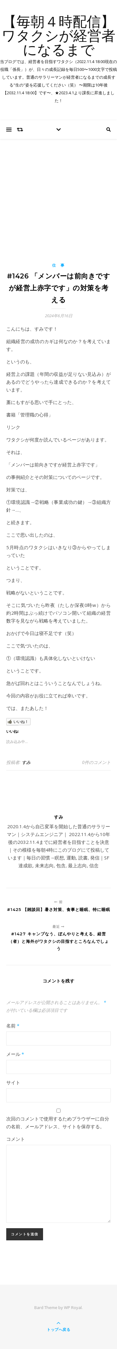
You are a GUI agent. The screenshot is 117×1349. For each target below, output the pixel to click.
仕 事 (58, 265)
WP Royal (73, 1307)
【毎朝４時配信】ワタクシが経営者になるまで (58, 37)
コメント (15, 1139)
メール (15, 1054)
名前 (12, 1025)
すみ (26, 762)
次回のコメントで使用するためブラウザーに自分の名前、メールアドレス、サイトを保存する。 (57, 1122)
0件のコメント (96, 762)
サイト (13, 1082)
